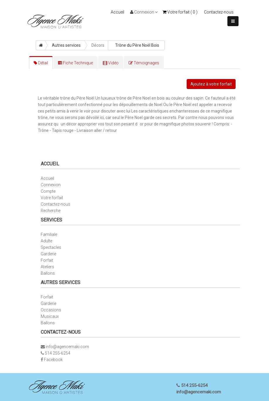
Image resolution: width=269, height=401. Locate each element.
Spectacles (51, 247)
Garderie (48, 253)
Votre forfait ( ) (180, 12)
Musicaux (50, 316)
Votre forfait (52, 197)
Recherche (50, 210)
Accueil (117, 12)
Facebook (53, 359)
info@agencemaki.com (67, 346)
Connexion (144, 12)
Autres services (66, 45)
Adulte (46, 241)
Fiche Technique (75, 63)
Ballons (48, 273)
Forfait (47, 260)
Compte (48, 191)
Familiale (49, 234)
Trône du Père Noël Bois (137, 45)
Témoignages (144, 63)
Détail (41, 63)
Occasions (51, 310)
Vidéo (111, 63)
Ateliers (47, 266)
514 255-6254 (57, 353)
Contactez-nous (219, 12)
